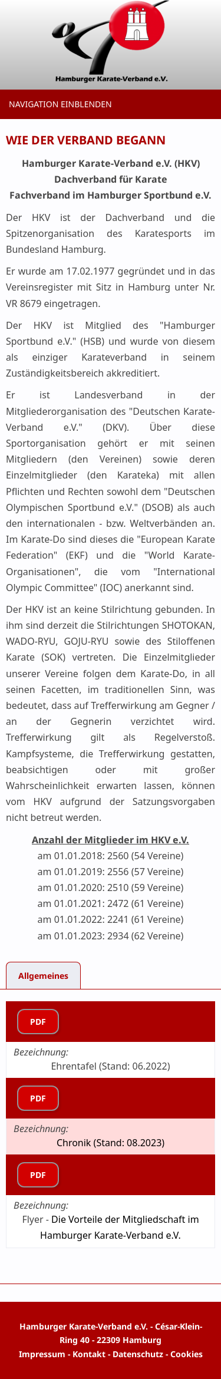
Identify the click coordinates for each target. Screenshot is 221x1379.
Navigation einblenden (60, 104)
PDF (38, 1021)
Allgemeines (43, 975)
